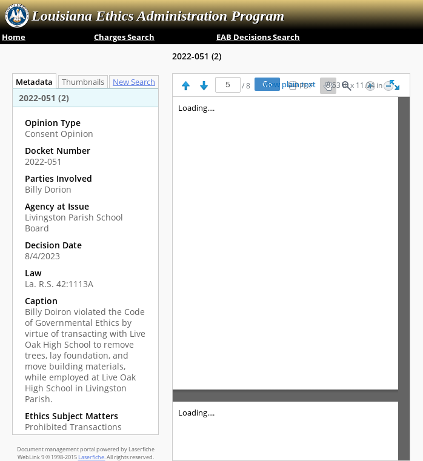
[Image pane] (291, 278)
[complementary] (85, 275)
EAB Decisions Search (258, 37)
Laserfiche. (91, 457)
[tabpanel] (85, 261)
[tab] (137, 81)
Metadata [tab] (31, 82)
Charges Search (124, 37)
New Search (137, 82)
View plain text (289, 85)
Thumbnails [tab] (83, 82)
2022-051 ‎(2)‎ (196, 56)
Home (13, 37)
